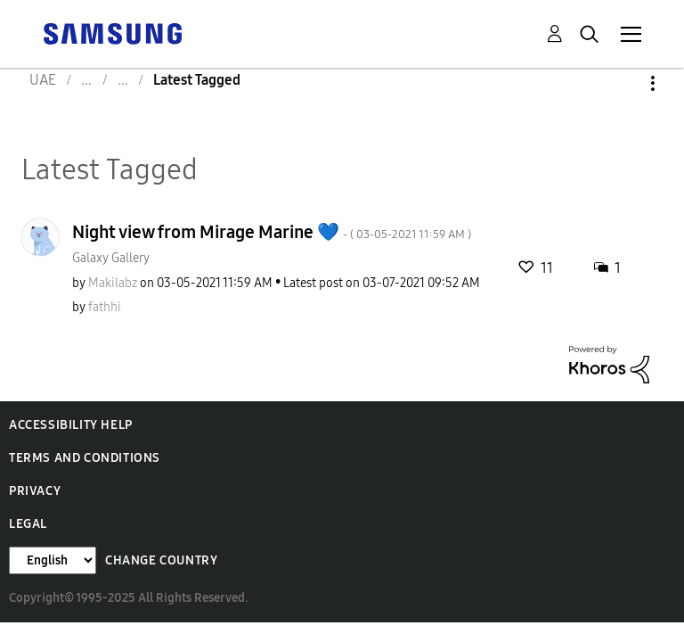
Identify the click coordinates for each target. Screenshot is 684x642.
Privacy (35, 490)
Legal (28, 523)
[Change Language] (52, 560)
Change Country (161, 560)
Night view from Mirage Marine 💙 (271, 232)
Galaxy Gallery (111, 258)
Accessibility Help (71, 424)
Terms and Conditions (84, 457)
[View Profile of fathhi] (104, 307)
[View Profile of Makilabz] (112, 283)
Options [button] (622, 83)
